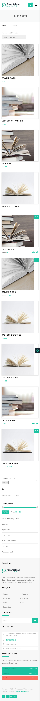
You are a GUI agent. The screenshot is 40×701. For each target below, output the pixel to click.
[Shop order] (14, 37)
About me (6, 598)
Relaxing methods (9, 541)
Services (25, 598)
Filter (5, 512)
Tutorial (5, 546)
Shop (23, 603)
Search (5, 482)
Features (25, 594)
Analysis (5, 524)
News (5, 603)
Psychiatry (6, 530)
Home (4, 25)
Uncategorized (7, 552)
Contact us (7, 607)
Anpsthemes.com (23, 691)
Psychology (6, 535)
